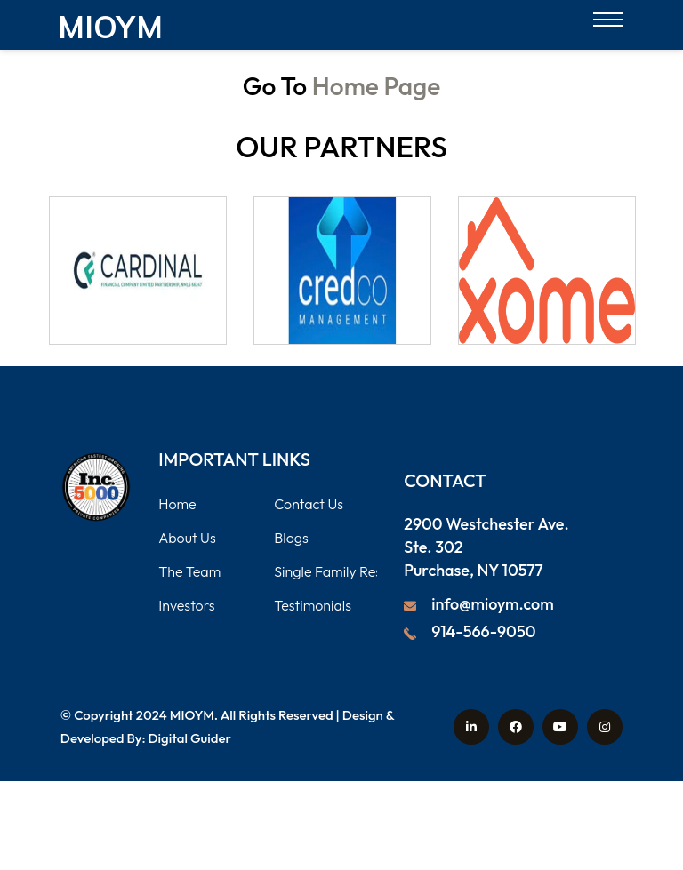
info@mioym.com (492, 604)
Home (177, 504)
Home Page (376, 85)
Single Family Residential (351, 571)
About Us (186, 538)
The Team (189, 571)
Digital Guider (190, 738)
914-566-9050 (483, 631)
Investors (186, 605)
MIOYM (192, 714)
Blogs (291, 538)
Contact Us (308, 504)
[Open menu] (608, 24)
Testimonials (312, 605)
